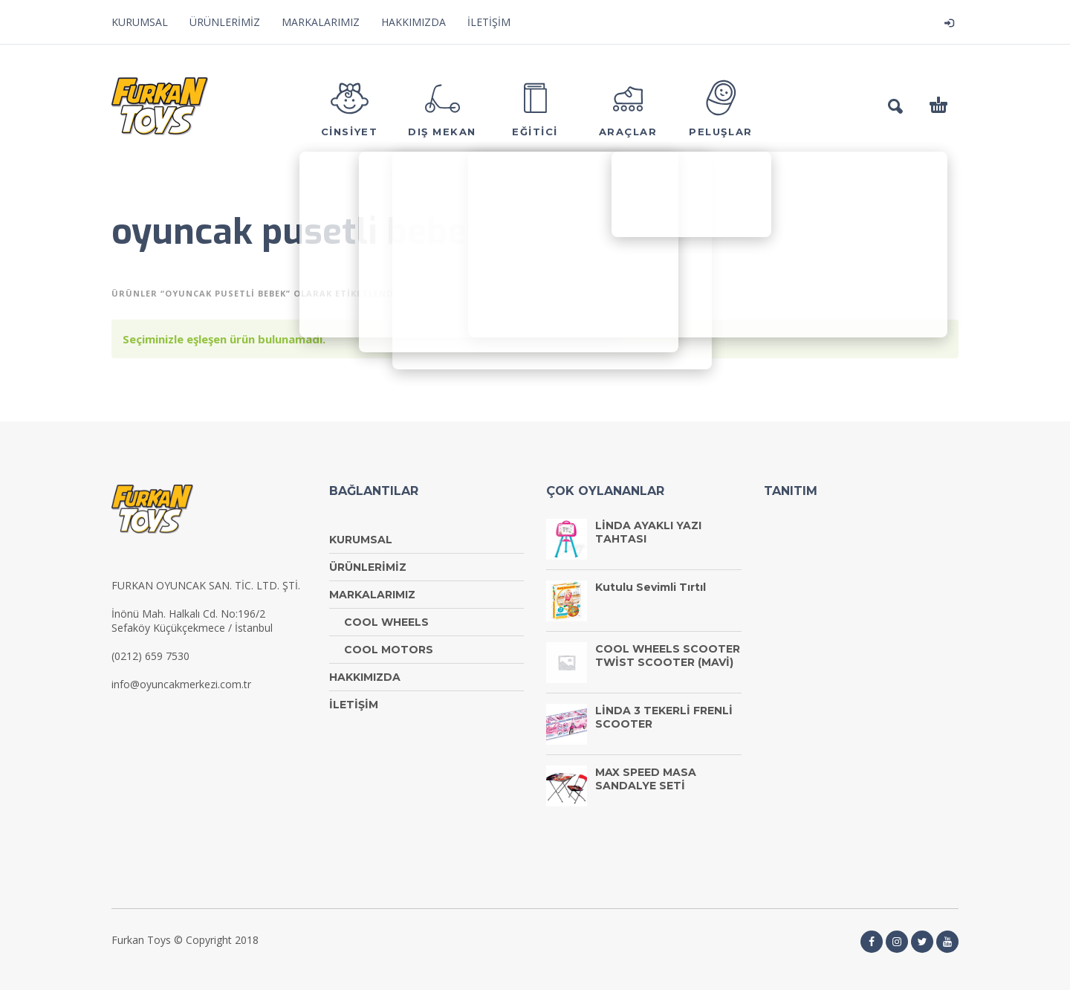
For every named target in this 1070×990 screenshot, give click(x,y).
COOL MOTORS (388, 649)
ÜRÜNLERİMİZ (224, 22)
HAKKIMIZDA (413, 22)
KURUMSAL (139, 22)
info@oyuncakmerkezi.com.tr (181, 684)
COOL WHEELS (386, 622)
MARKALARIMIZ (321, 22)
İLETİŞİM (488, 22)
